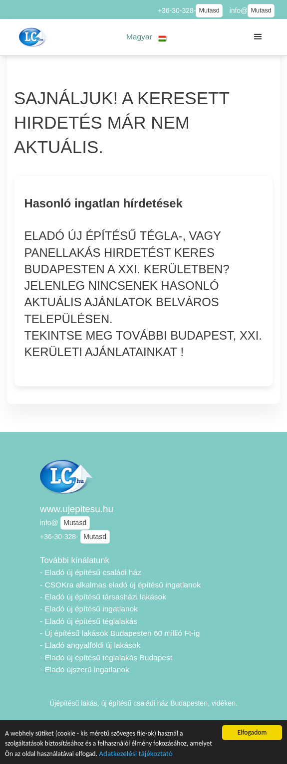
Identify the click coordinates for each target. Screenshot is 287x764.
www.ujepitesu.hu (76, 509)
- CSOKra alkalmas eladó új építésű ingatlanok (120, 584)
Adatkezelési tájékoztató (135, 754)
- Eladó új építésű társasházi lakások (103, 596)
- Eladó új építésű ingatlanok (89, 608)
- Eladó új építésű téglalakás (88, 621)
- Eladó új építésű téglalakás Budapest (106, 657)
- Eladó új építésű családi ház (90, 572)
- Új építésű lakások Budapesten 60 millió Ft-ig (120, 633)
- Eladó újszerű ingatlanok (84, 669)
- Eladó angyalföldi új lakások (90, 645)
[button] (146, 37)
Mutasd (209, 10)
